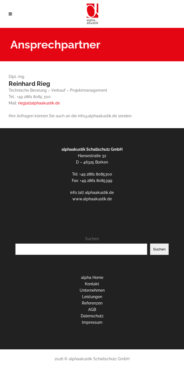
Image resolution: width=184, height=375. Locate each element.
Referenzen (92, 303)
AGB (92, 309)
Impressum (92, 322)
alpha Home (92, 277)
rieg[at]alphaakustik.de (39, 103)
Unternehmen (92, 290)
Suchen (92, 239)
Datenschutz (92, 316)
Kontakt (92, 284)
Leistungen (92, 296)
